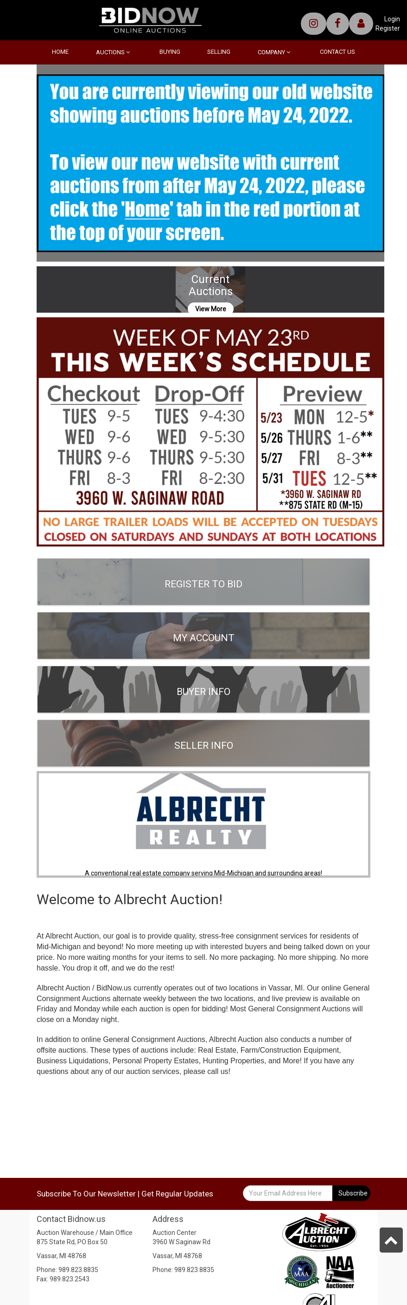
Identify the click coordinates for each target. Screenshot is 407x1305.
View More (210, 309)
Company (274, 52)
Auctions (113, 52)
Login (392, 19)
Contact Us (337, 51)
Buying (169, 51)
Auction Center (175, 1232)
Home (60, 51)
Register (387, 28)
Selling (218, 51)
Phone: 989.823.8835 (67, 1269)
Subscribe (353, 1193)
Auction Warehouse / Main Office (85, 1232)
